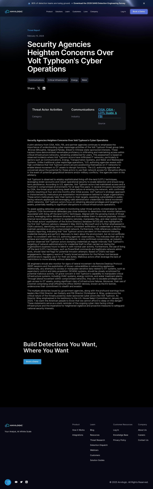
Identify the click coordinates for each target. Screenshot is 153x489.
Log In (123, 12)
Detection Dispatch (99, 445)
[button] (49, 12)
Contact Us (143, 440)
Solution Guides (97, 460)
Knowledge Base (120, 435)
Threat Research (97, 440)
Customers (77, 12)
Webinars (94, 450)
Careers (141, 435)
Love (85, 12)
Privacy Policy (119, 440)
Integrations (77, 435)
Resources (94, 435)
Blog (92, 430)
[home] (14, 12)
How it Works (78, 430)
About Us (142, 430)
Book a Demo (32, 363)
